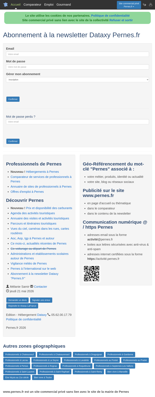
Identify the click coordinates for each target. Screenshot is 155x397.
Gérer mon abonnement (23, 74)
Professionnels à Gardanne (120, 354)
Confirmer (13, 99)
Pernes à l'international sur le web (33, 268)
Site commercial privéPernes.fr (129, 5)
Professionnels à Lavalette (76, 360)
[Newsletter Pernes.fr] (144, 4)
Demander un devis (17, 300)
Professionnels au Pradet (135, 360)
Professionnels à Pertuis (16, 366)
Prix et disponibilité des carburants (49, 208)
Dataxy (42, 314)
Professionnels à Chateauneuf (19, 354)
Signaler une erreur (41, 300)
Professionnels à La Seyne (46, 360)
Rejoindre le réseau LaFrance (22, 306)
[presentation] (29, 90)
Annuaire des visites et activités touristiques (40, 218)
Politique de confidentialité (110, 15)
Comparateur (32, 4)
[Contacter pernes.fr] (150, 4)
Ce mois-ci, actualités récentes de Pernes (38, 243)
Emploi (48, 4)
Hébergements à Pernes (42, 171)
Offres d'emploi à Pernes (27, 191)
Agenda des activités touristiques (33, 213)
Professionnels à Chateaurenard (54, 354)
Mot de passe (15, 61)
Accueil (15, 4)
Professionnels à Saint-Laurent (19, 372)
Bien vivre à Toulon (43, 377)
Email (10, 48)
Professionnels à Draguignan (88, 354)
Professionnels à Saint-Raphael (54, 372)
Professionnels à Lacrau (16, 360)
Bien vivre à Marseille (117, 372)
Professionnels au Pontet (106, 360)
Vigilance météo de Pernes (29, 263)
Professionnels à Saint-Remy (88, 372)
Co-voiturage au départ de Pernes (33, 248)
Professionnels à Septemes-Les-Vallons (114, 366)
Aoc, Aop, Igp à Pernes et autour (32, 238)
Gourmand (63, 4)
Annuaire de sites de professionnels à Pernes (41, 186)
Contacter (40, 286)
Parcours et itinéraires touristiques (33, 223)
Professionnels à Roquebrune (76, 366)
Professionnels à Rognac (45, 366)
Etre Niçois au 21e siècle (17, 377)
